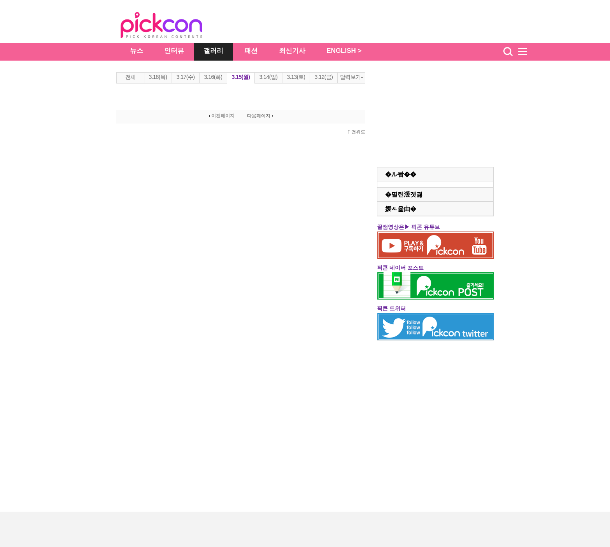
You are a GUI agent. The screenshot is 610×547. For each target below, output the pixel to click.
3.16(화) (213, 77)
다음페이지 (261, 115)
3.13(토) (296, 77)
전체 (130, 77)
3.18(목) (158, 77)
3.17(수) (185, 77)
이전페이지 (221, 115)
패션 (251, 50)
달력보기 (351, 77)
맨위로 (358, 131)
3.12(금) (323, 77)
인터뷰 (174, 50)
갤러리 (213, 50)
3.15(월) (240, 77)
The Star (173, 26)
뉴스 (136, 50)
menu (526, 52)
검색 (508, 52)
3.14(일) (268, 77)
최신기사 (292, 50)
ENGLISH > (343, 50)
